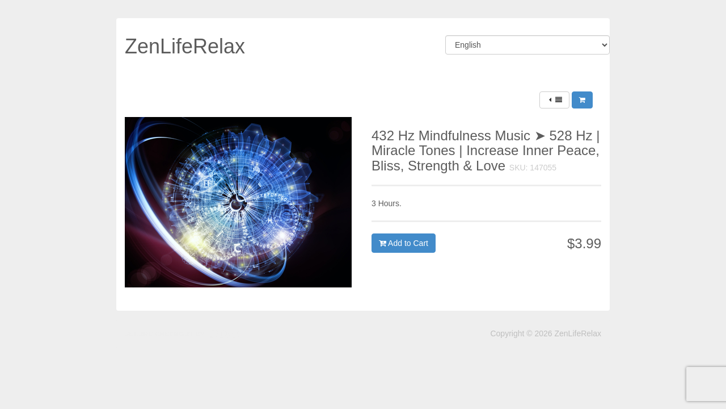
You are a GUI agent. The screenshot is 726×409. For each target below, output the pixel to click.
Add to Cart (403, 243)
